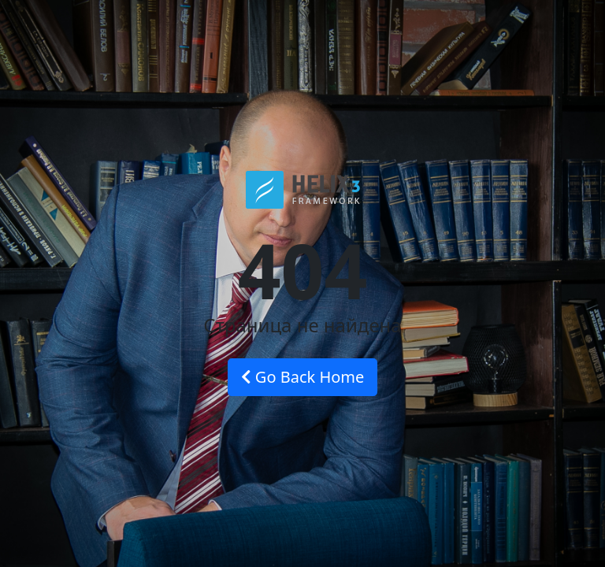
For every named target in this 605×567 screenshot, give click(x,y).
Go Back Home (303, 376)
